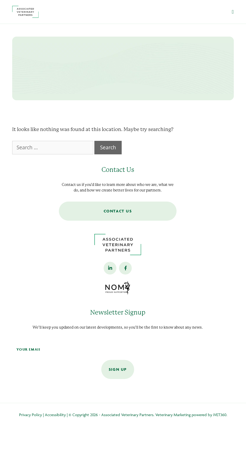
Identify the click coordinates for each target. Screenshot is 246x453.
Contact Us (118, 211)
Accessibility (55, 414)
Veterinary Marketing (173, 414)
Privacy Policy (30, 414)
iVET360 (219, 414)
